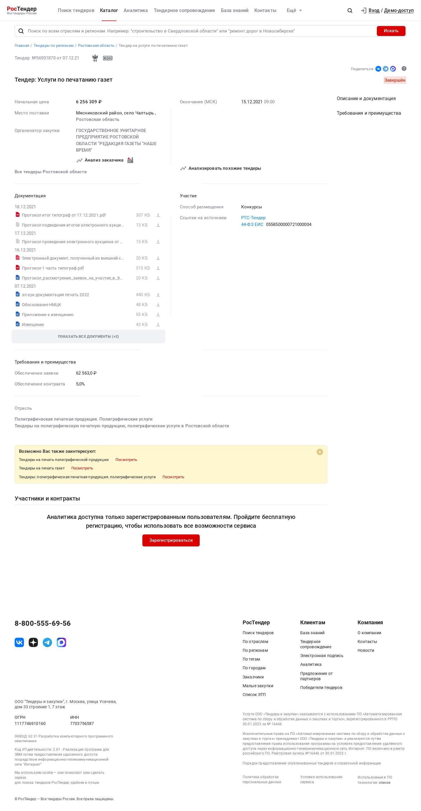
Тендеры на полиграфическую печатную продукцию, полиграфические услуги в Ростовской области (122, 428)
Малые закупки (258, 688)
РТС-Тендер (253, 220)
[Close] (320, 454)
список (385, 785)
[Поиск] (21, 33)
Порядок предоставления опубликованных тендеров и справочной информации (312, 766)
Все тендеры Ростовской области (51, 174)
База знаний (235, 10)
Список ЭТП (254, 697)
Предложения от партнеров (316, 678)
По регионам (255, 652)
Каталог (109, 10)
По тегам (251, 661)
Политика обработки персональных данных (262, 781)
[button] (350, 10)
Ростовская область (97, 122)
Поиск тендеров (76, 10)
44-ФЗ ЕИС (252, 226)
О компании (369, 635)
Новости (366, 652)
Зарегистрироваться (171, 543)
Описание (366, 101)
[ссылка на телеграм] (47, 645)
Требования (369, 116)
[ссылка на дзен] (33, 645)
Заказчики (253, 679)
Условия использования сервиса (321, 781)
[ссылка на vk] (19, 645)
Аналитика (136, 10)
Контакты (265, 10)
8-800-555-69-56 (43, 626)
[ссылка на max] (61, 645)
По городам (254, 670)
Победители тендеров (321, 689)
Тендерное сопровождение (184, 10)
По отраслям (255, 644)
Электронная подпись (322, 658)
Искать (391, 33)
